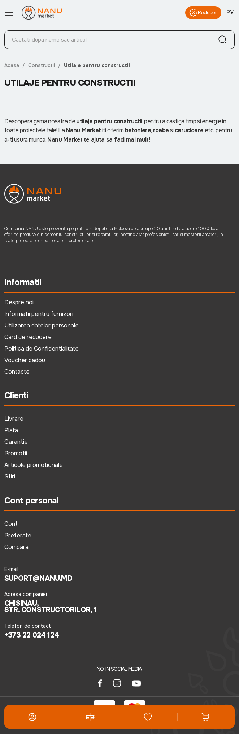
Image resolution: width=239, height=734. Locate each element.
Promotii (15, 453)
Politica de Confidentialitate (41, 348)
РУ (230, 12)
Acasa (11, 65)
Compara (16, 547)
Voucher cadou (24, 360)
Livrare (13, 418)
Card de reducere (28, 337)
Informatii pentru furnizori (38, 314)
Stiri (9, 476)
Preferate (17, 535)
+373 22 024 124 (31, 635)
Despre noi (19, 302)
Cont (11, 524)
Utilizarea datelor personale (41, 325)
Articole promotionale (33, 465)
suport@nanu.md (38, 578)
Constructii (42, 65)
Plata (11, 430)
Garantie (16, 442)
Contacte (17, 371)
